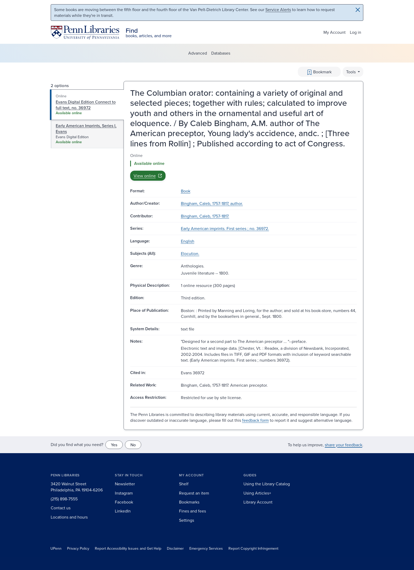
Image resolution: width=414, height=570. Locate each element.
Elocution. (190, 253)
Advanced (197, 53)
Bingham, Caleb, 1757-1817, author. (212, 203)
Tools (351, 72)
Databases (220, 53)
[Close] (357, 9)
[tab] (87, 104)
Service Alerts (278, 9)
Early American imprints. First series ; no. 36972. (225, 228)
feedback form (255, 420)
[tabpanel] (243, 166)
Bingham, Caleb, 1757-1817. (205, 216)
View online (148, 176)
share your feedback (343, 445)
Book (185, 191)
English (187, 241)
